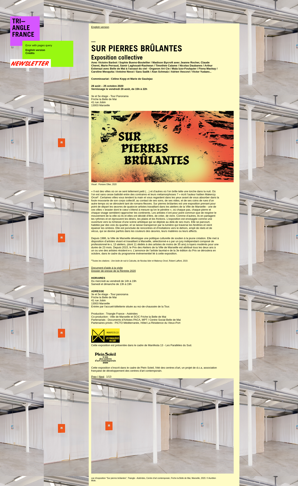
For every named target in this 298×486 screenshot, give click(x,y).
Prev (94, 376)
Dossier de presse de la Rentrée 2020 (113, 270)
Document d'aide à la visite (107, 267)
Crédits (30, 53)
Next (101, 376)
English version (35, 50)
